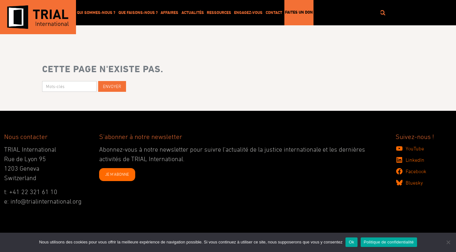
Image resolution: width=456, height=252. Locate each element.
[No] (448, 242)
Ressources (219, 12)
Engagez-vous (248, 12)
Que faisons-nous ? (138, 12)
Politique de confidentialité (389, 242)
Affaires (169, 12)
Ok (351, 242)
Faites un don (299, 12)
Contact (274, 12)
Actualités (192, 12)
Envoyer (112, 86)
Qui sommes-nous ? (96, 12)
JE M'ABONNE (117, 174)
